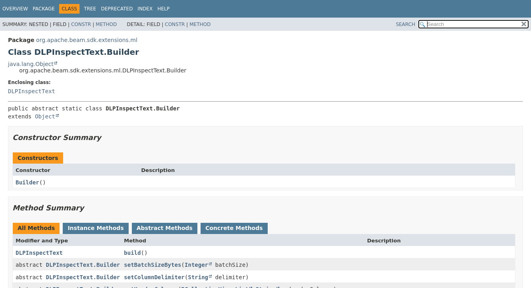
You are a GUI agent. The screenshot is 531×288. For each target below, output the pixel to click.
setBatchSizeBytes (152, 265)
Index (145, 9)
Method (106, 24)
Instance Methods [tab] (95, 228)
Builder (27, 182)
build (132, 253)
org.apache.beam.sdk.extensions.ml (86, 40)
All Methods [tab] (36, 228)
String (198, 277)
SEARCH (406, 24)
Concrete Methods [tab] (234, 228)
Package (44, 9)
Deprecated (117, 9)
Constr (81, 24)
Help (163, 9)
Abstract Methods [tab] (165, 228)
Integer (196, 265)
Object (45, 116)
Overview (15, 9)
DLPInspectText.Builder (83, 265)
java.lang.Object (31, 64)
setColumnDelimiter (154, 277)
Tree (90, 9)
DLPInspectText (31, 91)
